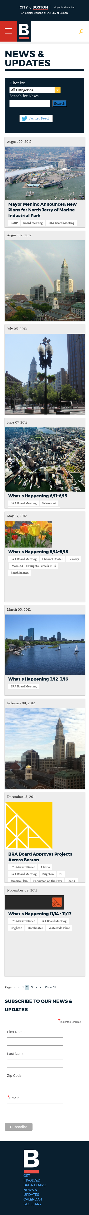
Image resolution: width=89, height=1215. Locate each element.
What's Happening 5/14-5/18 (38, 552)
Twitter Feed (39, 118)
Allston (45, 867)
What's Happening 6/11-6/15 (37, 496)
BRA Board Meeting (61, 223)
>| (40, 987)
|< (15, 987)
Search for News (23, 96)
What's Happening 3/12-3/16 (38, 679)
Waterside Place (59, 928)
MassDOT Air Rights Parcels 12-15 (34, 566)
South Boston (19, 573)
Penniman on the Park (47, 881)
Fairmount (49, 503)
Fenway (74, 559)
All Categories (22, 90)
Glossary (32, 1204)
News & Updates (31, 1192)
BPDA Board (34, 1185)
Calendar (32, 1199)
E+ (60, 874)
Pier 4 (71, 881)
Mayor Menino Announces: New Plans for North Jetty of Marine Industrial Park (42, 210)
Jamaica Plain (19, 881)
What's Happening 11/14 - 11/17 (39, 914)
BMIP (14, 223)
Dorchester (35, 928)
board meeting (33, 223)
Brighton (48, 874)
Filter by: (17, 83)
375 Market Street (23, 867)
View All (50, 987)
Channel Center (52, 559)
